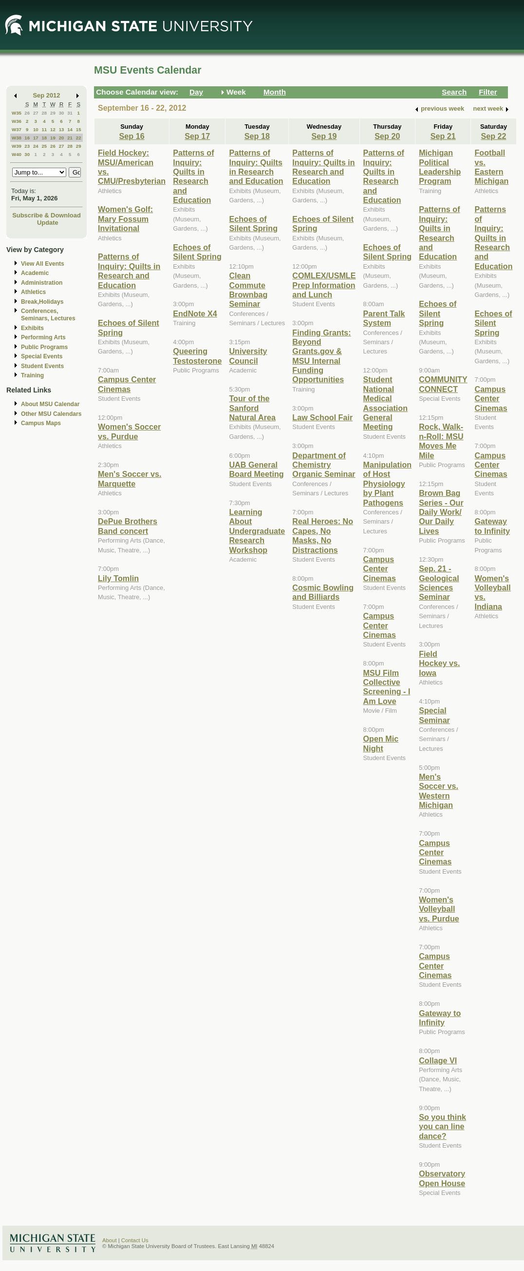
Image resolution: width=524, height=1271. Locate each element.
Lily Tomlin (118, 578)
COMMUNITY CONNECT (443, 384)
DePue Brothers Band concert (127, 526)
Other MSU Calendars (51, 414)
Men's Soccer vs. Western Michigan (438, 790)
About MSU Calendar (50, 404)
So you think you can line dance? (442, 1126)
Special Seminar (434, 715)
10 (35, 129)
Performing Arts (43, 337)
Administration (41, 282)
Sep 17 (197, 136)
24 (35, 146)
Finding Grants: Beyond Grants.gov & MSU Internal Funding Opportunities (321, 356)
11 (44, 129)
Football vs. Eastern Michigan (491, 166)
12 (53, 129)
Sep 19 (324, 136)
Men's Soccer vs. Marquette (129, 478)
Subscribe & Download (46, 215)
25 (44, 146)
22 (78, 137)
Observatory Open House (442, 1178)
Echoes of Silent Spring (197, 252)
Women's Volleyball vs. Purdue (439, 909)
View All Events (42, 263)
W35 (16, 113)
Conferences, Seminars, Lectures (48, 315)
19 (53, 137)
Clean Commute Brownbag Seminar (248, 289)
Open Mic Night (381, 743)
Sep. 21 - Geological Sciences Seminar (439, 582)
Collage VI (438, 1060)
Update (47, 222)
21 (70, 137)
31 (70, 113)
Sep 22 (493, 136)
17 (35, 137)
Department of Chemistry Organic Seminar (323, 465)
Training (32, 375)
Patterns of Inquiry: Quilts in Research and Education (129, 270)
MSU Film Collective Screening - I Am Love (387, 686)
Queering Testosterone (197, 356)
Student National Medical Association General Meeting (385, 403)
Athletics (33, 292)
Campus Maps (41, 423)
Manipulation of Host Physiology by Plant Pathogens (387, 483)
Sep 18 (257, 136)
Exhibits (32, 328)
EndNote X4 (195, 313)
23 (27, 146)
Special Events (41, 356)
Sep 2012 (46, 95)
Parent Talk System (384, 318)
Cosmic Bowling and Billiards (323, 592)
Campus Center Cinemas (127, 384)
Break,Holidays (42, 301)
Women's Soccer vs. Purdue (129, 431)
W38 (16, 137)
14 (70, 129)
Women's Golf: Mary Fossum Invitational (125, 219)
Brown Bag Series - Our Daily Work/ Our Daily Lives (441, 512)
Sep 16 (132, 136)
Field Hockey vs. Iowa (439, 663)
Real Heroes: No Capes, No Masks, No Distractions (322, 535)
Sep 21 (443, 136)
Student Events (42, 366)
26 (27, 113)
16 (27, 137)
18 (44, 137)
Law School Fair (322, 417)
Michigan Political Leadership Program (440, 166)
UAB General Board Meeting (256, 469)
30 (61, 113)
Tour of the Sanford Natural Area (252, 408)
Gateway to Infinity (440, 1018)
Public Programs (44, 347)
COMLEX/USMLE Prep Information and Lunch (324, 285)
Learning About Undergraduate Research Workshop (257, 531)
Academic (35, 273)
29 (53, 113)
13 (61, 129)
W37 (16, 129)
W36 (16, 121)
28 (44, 113)
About (109, 1240)
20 (61, 137)
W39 (16, 146)
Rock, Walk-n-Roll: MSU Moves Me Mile (441, 440)
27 (35, 113)
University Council (248, 356)
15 (78, 129)
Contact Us (135, 1240)
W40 (16, 154)
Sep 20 (387, 136)
